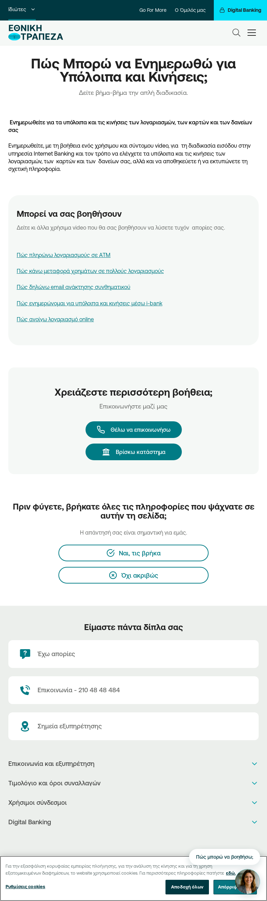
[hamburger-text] (252, 32)
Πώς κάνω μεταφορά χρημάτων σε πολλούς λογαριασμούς (90, 271)
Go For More (153, 10)
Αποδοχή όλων (187, 886)
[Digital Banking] (240, 10)
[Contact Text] (133, 690)
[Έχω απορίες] (133, 654)
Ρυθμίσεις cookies (25, 886)
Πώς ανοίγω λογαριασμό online (55, 319)
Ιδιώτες (22, 9)
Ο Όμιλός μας (190, 10)
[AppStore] (126, 840)
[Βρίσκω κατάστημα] (134, 452)
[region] (133, 878)
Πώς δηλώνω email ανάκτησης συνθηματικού (73, 287)
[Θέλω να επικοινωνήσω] (134, 429)
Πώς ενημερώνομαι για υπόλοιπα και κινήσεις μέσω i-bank (89, 303)
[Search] (236, 32)
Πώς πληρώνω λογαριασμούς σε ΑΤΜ (64, 255)
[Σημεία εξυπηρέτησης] (133, 726)
